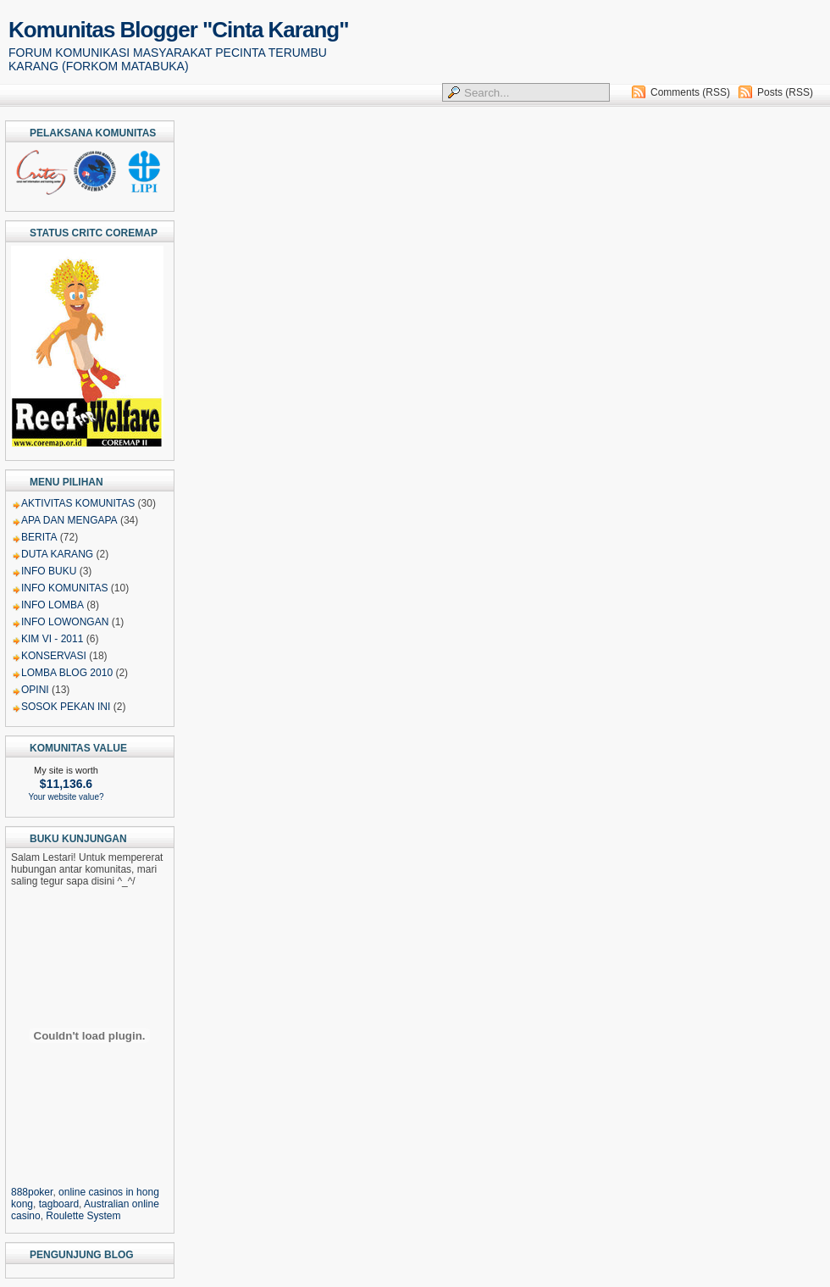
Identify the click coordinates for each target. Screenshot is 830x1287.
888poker (32, 1192)
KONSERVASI (53, 656)
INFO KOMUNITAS (64, 588)
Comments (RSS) (690, 92)
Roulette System (83, 1216)
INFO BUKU (48, 571)
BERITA (39, 537)
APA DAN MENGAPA (69, 520)
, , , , (89, 1198)
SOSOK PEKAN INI (65, 707)
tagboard (59, 1204)
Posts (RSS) (785, 92)
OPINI (35, 690)
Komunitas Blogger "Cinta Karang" (178, 29)
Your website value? (65, 797)
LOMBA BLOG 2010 (67, 673)
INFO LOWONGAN (64, 622)
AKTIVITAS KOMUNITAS (78, 503)
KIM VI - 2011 (52, 639)
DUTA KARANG (57, 554)
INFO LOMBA (52, 605)
